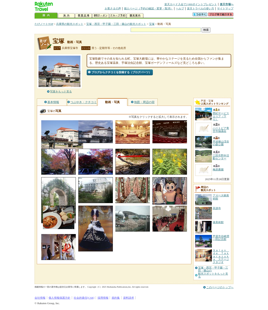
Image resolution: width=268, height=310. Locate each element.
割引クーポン (100, 16)
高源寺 (217, 208)
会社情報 (40, 297)
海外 (66, 16)
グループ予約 (118, 16)
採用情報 (103, 297)
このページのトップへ (219, 287)
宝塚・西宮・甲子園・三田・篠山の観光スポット (116, 24)
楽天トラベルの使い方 (200, 8)
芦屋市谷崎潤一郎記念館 (221, 238)
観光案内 (135, 16)
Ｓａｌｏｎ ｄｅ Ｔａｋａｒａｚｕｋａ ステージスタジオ (221, 256)
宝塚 (152, 24)
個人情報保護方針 (59, 297)
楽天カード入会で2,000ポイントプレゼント (190, 4)
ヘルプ (180, 8)
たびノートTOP (44, 24)
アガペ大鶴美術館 (221, 197)
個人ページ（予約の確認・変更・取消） (148, 8)
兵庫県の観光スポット (69, 24)
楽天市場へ (226, 4)
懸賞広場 (83, 16)
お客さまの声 (113, 8)
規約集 (116, 297)
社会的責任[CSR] (84, 297)
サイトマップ (225, 8)
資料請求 (128, 297)
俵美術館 (218, 222)
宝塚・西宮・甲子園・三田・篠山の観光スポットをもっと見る (213, 272)
